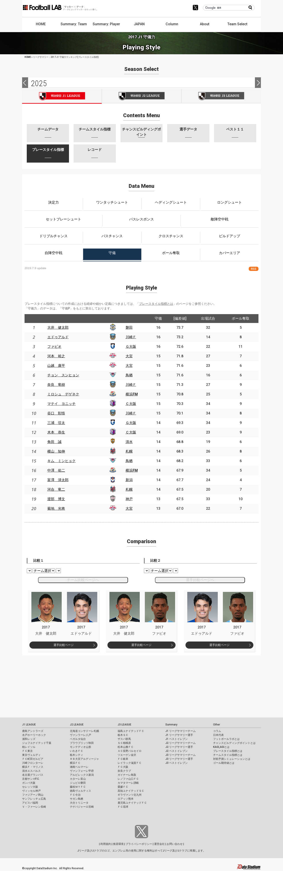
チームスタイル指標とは (227, 754)
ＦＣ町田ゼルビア (32, 758)
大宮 (129, 356)
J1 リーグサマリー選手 (179, 735)
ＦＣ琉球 (123, 806)
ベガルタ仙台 (78, 739)
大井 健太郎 (58, 327)
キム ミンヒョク (61, 461)
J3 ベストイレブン (176, 762)
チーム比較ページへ (83, 580)
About (204, 24)
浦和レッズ (28, 739)
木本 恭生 (56, 432)
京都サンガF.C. (31, 778)
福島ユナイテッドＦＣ (131, 731)
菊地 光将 (56, 508)
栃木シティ (76, 754)
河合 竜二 (56, 489)
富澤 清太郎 (58, 480)
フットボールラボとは (226, 739)
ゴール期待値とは (223, 762)
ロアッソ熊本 (126, 798)
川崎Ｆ (131, 337)
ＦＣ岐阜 (123, 758)
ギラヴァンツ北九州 (130, 794)
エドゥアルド (58, 337)
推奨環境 (118, 844)
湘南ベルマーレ (79, 766)
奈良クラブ (124, 770)
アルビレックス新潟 (82, 774)
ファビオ (54, 346)
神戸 (129, 499)
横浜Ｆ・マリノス (32, 766)
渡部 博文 (56, 499)
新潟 (129, 480)
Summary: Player (106, 24)
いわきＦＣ (76, 750)
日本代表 (218, 735)
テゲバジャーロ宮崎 (82, 806)
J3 (221, 96)
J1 (62, 96)
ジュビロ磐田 (78, 782)
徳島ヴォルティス (80, 790)
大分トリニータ (79, 802)
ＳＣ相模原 (124, 743)
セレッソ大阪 (30, 786)
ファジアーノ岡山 (32, 794)
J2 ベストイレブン (176, 750)
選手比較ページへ (200, 580)
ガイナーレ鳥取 (127, 774)
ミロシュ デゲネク (63, 394)
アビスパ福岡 (30, 802)
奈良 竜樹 (56, 385)
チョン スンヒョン (63, 375)
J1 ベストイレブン (176, 739)
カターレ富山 (78, 778)
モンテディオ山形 (80, 747)
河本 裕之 (56, 356)
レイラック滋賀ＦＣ (130, 762)
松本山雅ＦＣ (126, 747)
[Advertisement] (132, 686)
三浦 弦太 (56, 423)
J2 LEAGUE (77, 724)
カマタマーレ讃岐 (128, 782)
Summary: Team (74, 24)
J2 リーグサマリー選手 (179, 747)
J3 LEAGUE (124, 724)
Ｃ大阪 (131, 404)
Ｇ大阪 (131, 346)
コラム (217, 731)
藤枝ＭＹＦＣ (78, 786)
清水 (129, 442)
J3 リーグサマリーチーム (180, 754)
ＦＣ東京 (27, 750)
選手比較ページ (64, 645)
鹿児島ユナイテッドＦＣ (132, 802)
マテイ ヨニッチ (61, 404)
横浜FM (132, 394)
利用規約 (105, 844)
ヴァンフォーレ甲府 (82, 770)
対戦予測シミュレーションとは (231, 758)
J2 (141, 96)
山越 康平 (56, 366)
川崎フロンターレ (32, 762)
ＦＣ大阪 (123, 766)
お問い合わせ (175, 844)
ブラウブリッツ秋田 (82, 743)
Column (172, 24)
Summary (171, 724)
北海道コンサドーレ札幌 (84, 731)
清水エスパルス (31, 770)
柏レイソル (28, 747)
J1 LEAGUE (29, 724)
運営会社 (159, 844)
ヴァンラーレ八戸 (80, 735)
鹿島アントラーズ (32, 731)
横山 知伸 (56, 451)
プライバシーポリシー (139, 844)
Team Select (237, 24)
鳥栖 (129, 375)
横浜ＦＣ (75, 762)
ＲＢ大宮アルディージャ (84, 758)
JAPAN (139, 24)
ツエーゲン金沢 (127, 754)
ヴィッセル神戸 (31, 790)
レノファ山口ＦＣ (128, 778)
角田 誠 (54, 442)
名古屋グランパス (32, 774)
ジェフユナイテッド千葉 (36, 743)
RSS (253, 268)
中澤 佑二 (56, 470)
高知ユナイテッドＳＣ (131, 790)
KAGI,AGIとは (221, 747)
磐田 (129, 327)
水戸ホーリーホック (34, 735)
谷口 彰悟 (56, 413)
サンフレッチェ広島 (34, 798)
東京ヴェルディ (31, 754)
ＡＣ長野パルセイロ (130, 750)
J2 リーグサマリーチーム (180, 743)
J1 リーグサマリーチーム (180, 731)
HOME (41, 24)
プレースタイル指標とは (156, 303)
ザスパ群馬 (124, 739)
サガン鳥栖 (76, 798)
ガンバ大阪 (28, 782)
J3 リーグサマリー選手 (179, 758)
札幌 (129, 451)
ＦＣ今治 (75, 794)
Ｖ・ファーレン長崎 (34, 806)
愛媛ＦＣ (123, 786)
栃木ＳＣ (123, 735)
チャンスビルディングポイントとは (234, 743)
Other (216, 724)
